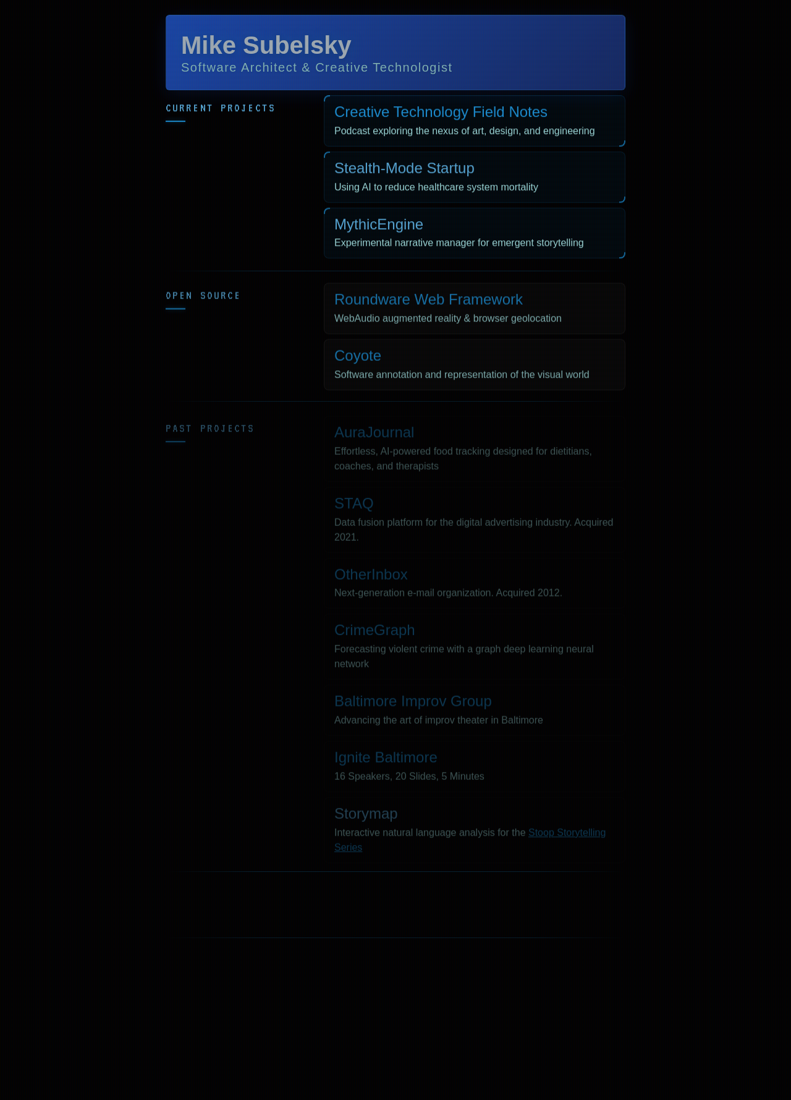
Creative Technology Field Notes (441, 113)
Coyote (357, 358)
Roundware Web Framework (428, 302)
